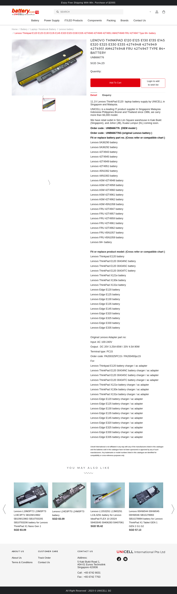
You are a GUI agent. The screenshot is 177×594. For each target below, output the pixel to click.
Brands (124, 20)
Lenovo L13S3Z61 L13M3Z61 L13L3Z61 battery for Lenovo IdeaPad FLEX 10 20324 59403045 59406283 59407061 (107, 515)
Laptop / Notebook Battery (43, 29)
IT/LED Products (73, 20)
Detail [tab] (93, 91)
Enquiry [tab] (106, 91)
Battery (35, 20)
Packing (111, 20)
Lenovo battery (66, 29)
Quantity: (95, 71)
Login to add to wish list (147, 81)
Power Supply (51, 20)
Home (15, 29)
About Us (17, 557)
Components (95, 20)
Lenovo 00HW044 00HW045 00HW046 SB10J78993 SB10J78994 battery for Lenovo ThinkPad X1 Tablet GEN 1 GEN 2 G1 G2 (145, 515)
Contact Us (139, 20)
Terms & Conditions (22, 562)
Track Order (44, 557)
